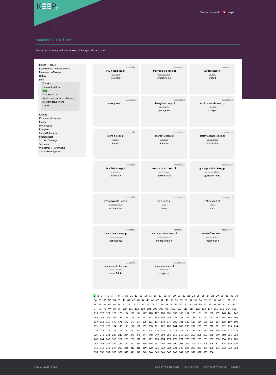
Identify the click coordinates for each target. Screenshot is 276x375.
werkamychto (116, 204)
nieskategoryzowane (53, 101)
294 (138, 343)
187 (217, 322)
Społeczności (46, 136)
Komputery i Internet (50, 118)
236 (224, 330)
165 (230, 317)
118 (234, 309)
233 (205, 330)
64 (95, 304)
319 (144, 348)
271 (144, 339)
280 (199, 339)
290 (114, 343)
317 (132, 348)
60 (219, 300)
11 (131, 295)
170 (114, 322)
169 (108, 322)
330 (211, 348)
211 (217, 326)
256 (199, 335)
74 (143, 304)
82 (181, 304)
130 (163, 313)
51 (176, 300)
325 (181, 348)
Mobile (43, 122)
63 (234, 300)
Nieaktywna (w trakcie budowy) (58, 98)
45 (147, 300)
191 (96, 326)
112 (198, 309)
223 (144, 330)
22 (184, 295)
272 (151, 339)
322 (163, 348)
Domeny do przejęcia (167, 366)
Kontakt (235, 366)
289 (108, 343)
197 (132, 326)
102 (137, 309)
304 (199, 343)
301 (181, 343)
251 (169, 335)
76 (152, 304)
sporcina (164, 139)
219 (120, 330)
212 (224, 326)
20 (174, 295)
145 (108, 317)
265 (108, 339)
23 (188, 295)
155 (169, 317)
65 (100, 304)
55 (195, 300)
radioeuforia (212, 237)
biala (164, 204)
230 (187, 330)
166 (236, 317)
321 (157, 348)
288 (102, 343)
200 (151, 326)
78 (162, 304)
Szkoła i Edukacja (48, 140)
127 (144, 313)
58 (210, 300)
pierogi (115, 139)
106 (161, 309)
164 (224, 317)
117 (228, 309)
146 (114, 317)
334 (236, 348)
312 (102, 348)
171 (120, 322)
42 (133, 300)
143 (96, 317)
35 (100, 300)
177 (157, 322)
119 (96, 313)
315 (120, 348)
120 (102, 313)
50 (171, 300)
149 (132, 317)
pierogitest (164, 107)
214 (236, 326)
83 (186, 304)
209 (205, 326)
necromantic (164, 172)
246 (138, 335)
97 (109, 309)
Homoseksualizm (51, 87)
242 (114, 335)
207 (193, 326)
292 (126, 343)
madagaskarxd (164, 237)
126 (138, 313)
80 (171, 304)
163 (217, 317)
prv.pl (230, 12)
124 (126, 313)
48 (162, 300)
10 (126, 295)
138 (211, 313)
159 (193, 317)
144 (102, 317)
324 (175, 348)
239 (96, 335)
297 (157, 343)
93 (234, 304)
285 (230, 339)
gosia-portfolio (212, 172)
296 (151, 343)
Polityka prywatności (215, 366)
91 (224, 304)
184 (199, 322)
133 (181, 313)
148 (126, 317)
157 (181, 317)
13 (141, 295)
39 (119, 300)
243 (120, 335)
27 (207, 295)
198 (138, 326)
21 (179, 295)
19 (169, 295)
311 (96, 348)
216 (102, 330)
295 (144, 343)
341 (132, 352)
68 (114, 304)
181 (181, 322)
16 (155, 295)
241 (108, 335)
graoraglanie (164, 74)
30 (222, 295)
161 (205, 317)
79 (167, 304)
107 (167, 309)
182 (187, 322)
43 (138, 300)
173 (132, 322)
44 (143, 300)
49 (167, 300)
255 (193, 335)
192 (102, 326)
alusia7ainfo (116, 269)
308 (224, 343)
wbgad (212, 74)
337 (108, 352)
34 (95, 300)
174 (138, 322)
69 (119, 304)
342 (138, 352)
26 (203, 295)
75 (147, 304)
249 (157, 335)
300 (175, 343)
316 (126, 348)
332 (224, 348)
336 (102, 352)
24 (193, 295)
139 (217, 313)
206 (187, 326)
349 (181, 352)
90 (219, 304)
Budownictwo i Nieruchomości (54, 68)
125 (132, 313)
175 (144, 322)
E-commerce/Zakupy (50, 72)
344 (151, 352)
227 (169, 330)
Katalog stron (43, 39)
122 (114, 313)
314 (114, 348)
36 (104, 300)
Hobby (42, 76)
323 (169, 348)
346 (163, 352)
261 (230, 335)
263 (96, 339)
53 (186, 300)
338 (114, 352)
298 (163, 343)
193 (108, 326)
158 (187, 317)
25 (198, 295)
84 (191, 304)
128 (151, 313)
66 (104, 304)
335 (96, 352)
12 (136, 295)
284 (224, 339)
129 (157, 313)
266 (114, 339)
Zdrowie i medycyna (49, 151)
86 (200, 304)
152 (151, 317)
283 (217, 339)
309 (230, 343)
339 (120, 352)
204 (175, 326)
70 (124, 304)
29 (217, 295)
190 (236, 322)
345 (157, 352)
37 (109, 300)
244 (126, 335)
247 (144, 335)
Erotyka (46, 83)
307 (217, 343)
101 (131, 309)
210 (211, 326)
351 (193, 352)
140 (224, 313)
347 (169, 352)
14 (145, 295)
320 (151, 348)
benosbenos (116, 237)
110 (185, 309)
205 (181, 326)
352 (199, 352)
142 (236, 313)
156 (175, 317)
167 (96, 322)
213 (230, 326)
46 (152, 300)
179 (169, 322)
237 (230, 330)
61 (224, 300)
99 (119, 309)
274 (163, 339)
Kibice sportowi (50, 94)
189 (230, 322)
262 (236, 335)
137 (205, 313)
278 (187, 339)
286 (236, 339)
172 (126, 322)
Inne (58, 39)
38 (114, 300)
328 (199, 348)
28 (212, 295)
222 (138, 330)
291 (120, 343)
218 (114, 330)
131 (169, 313)
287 (96, 343)
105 (155, 309)
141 (230, 313)
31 (227, 295)
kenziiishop (212, 139)
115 (216, 309)
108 (173, 309)
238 (236, 330)
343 (144, 352)
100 (124, 309)
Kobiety (43, 114)
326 (187, 348)
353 (205, 352)
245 (132, 335)
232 (199, 330)
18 (164, 295)
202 (163, 326)
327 (193, 348)
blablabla (115, 172)
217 (108, 330)
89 (214, 304)
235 (217, 330)
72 (133, 304)
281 (205, 339)
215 (96, 330)
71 (128, 304)
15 (150, 295)
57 (205, 300)
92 (229, 304)
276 (175, 339)
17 (160, 295)
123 (120, 313)
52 (181, 300)
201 (157, 326)
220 (126, 330)
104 (149, 309)
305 (205, 343)
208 (199, 326)
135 (193, 313)
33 (236, 295)
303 (193, 343)
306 (211, 343)
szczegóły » (131, 67)
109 (179, 309)
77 (157, 304)
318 (138, 348)
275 (169, 339)
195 (120, 326)
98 (114, 309)
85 (195, 304)
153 (157, 317)
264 (102, 339)
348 (175, 352)
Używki (46, 105)
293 (132, 343)
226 (163, 330)
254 (187, 335)
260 (224, 335)
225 (157, 330)
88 (210, 304)
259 (217, 335)
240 (102, 335)
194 (114, 326)
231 (193, 330)
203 (169, 326)
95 (100, 309)
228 (175, 330)
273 (157, 339)
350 (187, 352)
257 (205, 335)
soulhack (115, 74)
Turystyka (44, 144)
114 (210, 309)
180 (175, 322)
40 (124, 300)
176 (151, 322)
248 (151, 335)
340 (126, 352)
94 (95, 309)
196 (126, 326)
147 (120, 317)
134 (187, 313)
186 (211, 322)
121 (108, 313)
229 (181, 330)
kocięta (212, 107)
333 (230, 348)
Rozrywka (44, 129)
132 (175, 313)
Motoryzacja (45, 125)
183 (193, 322)
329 (205, 348)
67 (109, 304)
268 (126, 339)
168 (102, 322)
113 (204, 309)
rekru (212, 204)
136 (199, 313)
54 (191, 300)
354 (211, 352)
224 (151, 330)
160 (199, 317)
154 (163, 317)
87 (205, 304)
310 (236, 343)
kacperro (164, 269)
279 (193, 339)
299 (169, 343)
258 (211, 335)
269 (132, 339)
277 (181, 339)
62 (229, 300)
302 (187, 343)
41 (128, 300)
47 (157, 300)
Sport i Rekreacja (48, 133)
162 (211, 317)
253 (181, 335)
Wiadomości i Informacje (52, 147)
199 (144, 326)
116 (222, 309)
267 (120, 339)
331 (217, 348)
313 (108, 348)
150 (138, 317)
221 (132, 330)
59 (214, 300)
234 (211, 330)
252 (175, 335)
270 (138, 339)
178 (163, 322)
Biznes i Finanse (47, 65)
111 (191, 309)
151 (144, 317)
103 (143, 309)
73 (138, 304)
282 (211, 339)
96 (104, 309)
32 (231, 295)
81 (176, 304)
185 (205, 322)
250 (163, 335)
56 (200, 300)
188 (224, 322)
